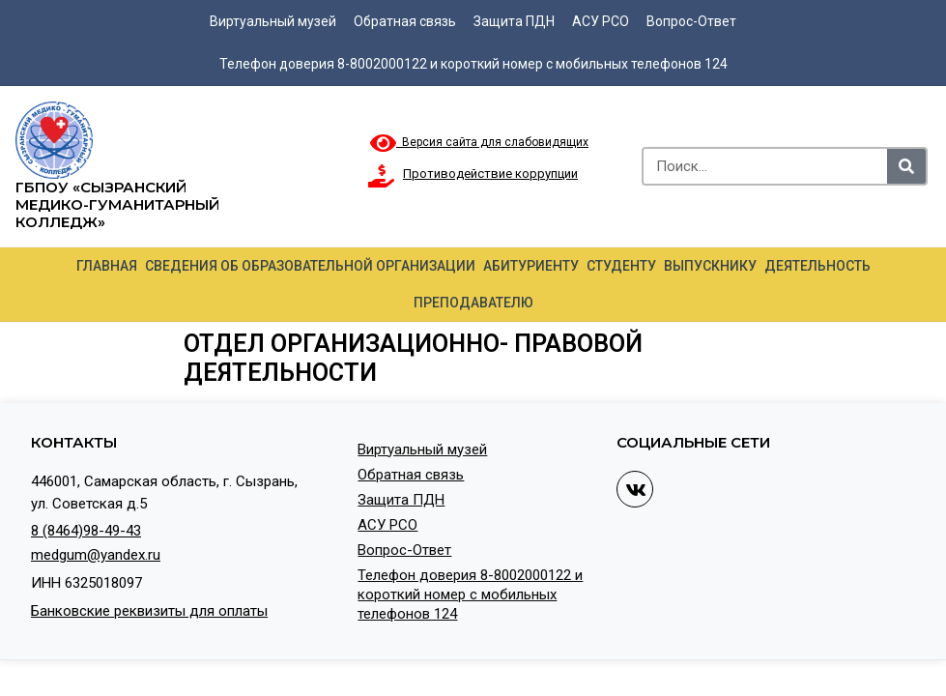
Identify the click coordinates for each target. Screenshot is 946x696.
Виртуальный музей (273, 21)
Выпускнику (710, 266)
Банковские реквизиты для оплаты (149, 611)
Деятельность (817, 266)
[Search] (906, 166)
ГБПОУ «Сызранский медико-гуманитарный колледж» (117, 204)
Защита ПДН (514, 21)
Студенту (621, 266)
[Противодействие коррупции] (381, 176)
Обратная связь (405, 21)
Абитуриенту (531, 266)
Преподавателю (473, 302)
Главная (106, 266)
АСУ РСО (600, 21)
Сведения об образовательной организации (310, 266)
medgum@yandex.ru (95, 555)
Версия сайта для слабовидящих (479, 142)
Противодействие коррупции (490, 173)
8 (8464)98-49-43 (86, 530)
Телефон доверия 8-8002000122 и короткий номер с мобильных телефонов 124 (473, 64)
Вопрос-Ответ (691, 21)
